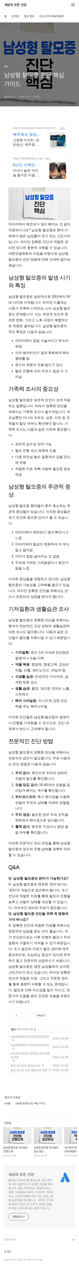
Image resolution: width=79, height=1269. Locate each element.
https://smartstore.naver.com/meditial (35, 128)
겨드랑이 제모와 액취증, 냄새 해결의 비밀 (30, 1055)
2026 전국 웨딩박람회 (51, 16)
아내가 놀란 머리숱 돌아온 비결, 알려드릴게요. (26, 173)
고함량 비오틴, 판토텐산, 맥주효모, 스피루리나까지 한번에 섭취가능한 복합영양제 (27, 142)
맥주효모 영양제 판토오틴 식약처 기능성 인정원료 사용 (26, 134)
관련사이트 (10, 1239)
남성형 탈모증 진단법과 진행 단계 (30, 1036)
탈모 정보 (29, 16)
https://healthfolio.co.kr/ (28, 158)
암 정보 (15, 16)
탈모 (13, 1029)
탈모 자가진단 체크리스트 (25, 1065)
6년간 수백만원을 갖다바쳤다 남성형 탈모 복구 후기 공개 (26, 165)
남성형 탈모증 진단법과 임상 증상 (30, 1044)
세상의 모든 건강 (15, 5)
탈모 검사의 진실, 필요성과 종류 (29, 1069)
